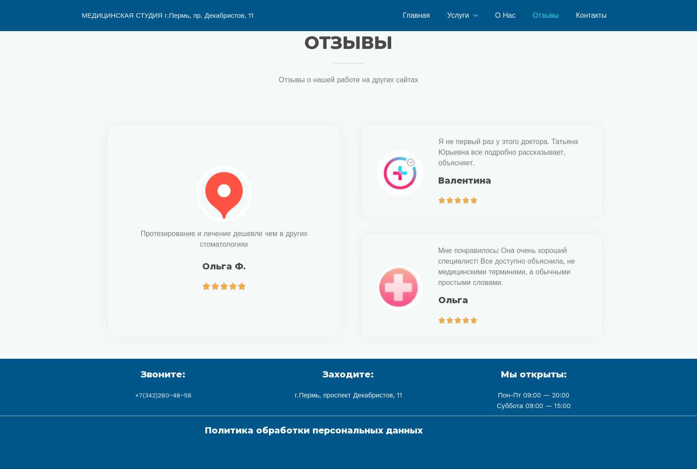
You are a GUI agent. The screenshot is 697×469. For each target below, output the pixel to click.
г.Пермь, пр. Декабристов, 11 (209, 16)
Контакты (592, 15)
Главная (429, 15)
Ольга (453, 300)
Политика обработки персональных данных (311, 430)
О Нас (512, 15)
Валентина (465, 180)
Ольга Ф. (224, 266)
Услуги (468, 15)
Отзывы (550, 15)
